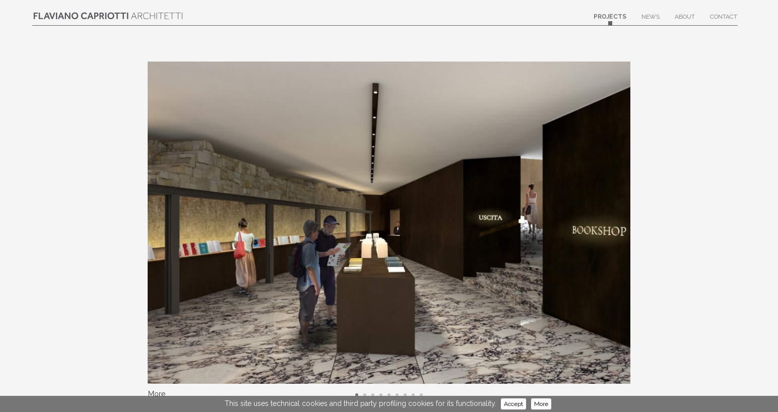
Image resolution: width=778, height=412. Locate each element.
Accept (513, 403)
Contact (723, 19)
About (685, 19)
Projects (610, 19)
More (541, 403)
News (650, 19)
